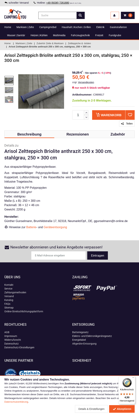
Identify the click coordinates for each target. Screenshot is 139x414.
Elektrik (100, 27)
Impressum (10, 336)
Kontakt (8, 284)
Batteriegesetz (80, 332)
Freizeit (99, 35)
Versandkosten (86, 82)
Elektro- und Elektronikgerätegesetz (92, 336)
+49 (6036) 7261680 (57, 2)
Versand (9, 296)
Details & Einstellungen (91, 408)
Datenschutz (11, 343)
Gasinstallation (118, 27)
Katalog (8, 300)
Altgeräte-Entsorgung (84, 343)
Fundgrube (115, 35)
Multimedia (59, 35)
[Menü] (133, 378)
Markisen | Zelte (25, 27)
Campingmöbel (47, 27)
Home (7, 27)
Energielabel (79, 339)
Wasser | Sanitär (16, 35)
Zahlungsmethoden (15, 292)
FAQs (7, 303)
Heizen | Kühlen (39, 35)
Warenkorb (108, 115)
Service (8, 288)
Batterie (31, 227)
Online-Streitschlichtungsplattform (23, 311)
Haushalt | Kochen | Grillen (76, 27)
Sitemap (9, 307)
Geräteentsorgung (55, 227)
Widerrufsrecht (12, 339)
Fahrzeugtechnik (80, 35)
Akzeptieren (122, 409)
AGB (6, 332)
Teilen (127, 123)
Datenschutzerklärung (16, 401)
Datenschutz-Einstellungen (19, 347)
